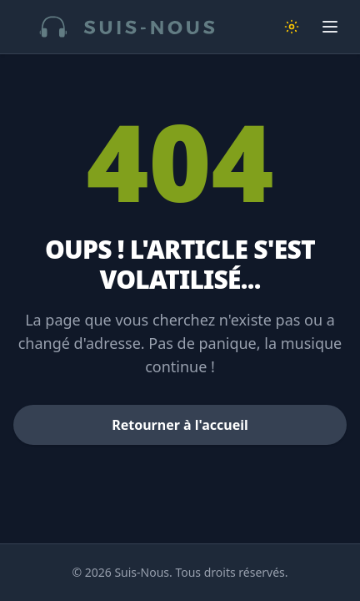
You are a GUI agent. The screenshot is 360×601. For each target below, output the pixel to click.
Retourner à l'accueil (180, 425)
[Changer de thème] (292, 27)
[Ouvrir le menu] (330, 26)
